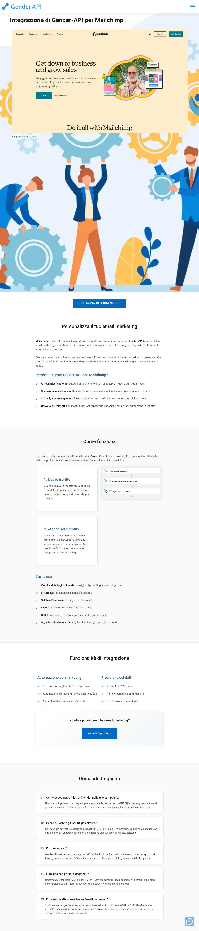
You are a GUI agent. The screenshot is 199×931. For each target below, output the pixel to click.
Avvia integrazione (99, 303)
